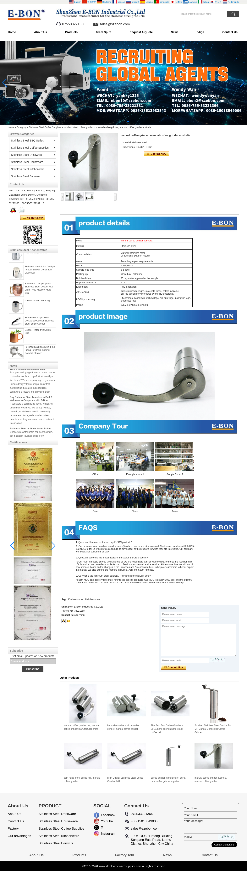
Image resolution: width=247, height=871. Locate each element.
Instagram (104, 833)
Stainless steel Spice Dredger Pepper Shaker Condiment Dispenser (40, 270)
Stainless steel (93, 599)
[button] (119, 121)
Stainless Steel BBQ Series (27, 140)
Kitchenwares (75, 599)
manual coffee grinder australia (136, 240)
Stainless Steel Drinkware (26, 154)
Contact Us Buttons (224, 844)
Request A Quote (141, 32)
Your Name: (191, 808)
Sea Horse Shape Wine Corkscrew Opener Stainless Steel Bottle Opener (39, 321)
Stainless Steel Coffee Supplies (45, 127)
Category (21, 127)
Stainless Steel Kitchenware (28, 169)
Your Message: (193, 820)
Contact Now (32, 217)
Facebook (104, 815)
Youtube (104, 821)
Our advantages (19, 836)
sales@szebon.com (114, 24)
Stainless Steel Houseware (27, 162)
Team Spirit (103, 32)
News (174, 32)
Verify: (188, 836)
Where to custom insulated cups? (28, 369)
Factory (13, 828)
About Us (40, 32)
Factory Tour (124, 855)
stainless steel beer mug (37, 301)
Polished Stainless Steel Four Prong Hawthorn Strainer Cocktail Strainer (40, 351)
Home (12, 32)
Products (71, 32)
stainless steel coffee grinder (78, 127)
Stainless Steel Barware (25, 176)
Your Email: (191, 815)
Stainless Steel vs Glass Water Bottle (30, 428)
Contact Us (230, 32)
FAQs (200, 32)
